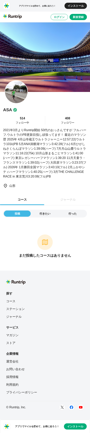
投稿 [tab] (17, 213)
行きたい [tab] (45, 213)
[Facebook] (71, 407)
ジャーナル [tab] (68, 199)
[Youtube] (81, 407)
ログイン (59, 17)
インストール (76, 5)
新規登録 (78, 17)
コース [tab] (22, 199)
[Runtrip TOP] (12, 16)
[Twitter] (62, 407)
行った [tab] (73, 213)
